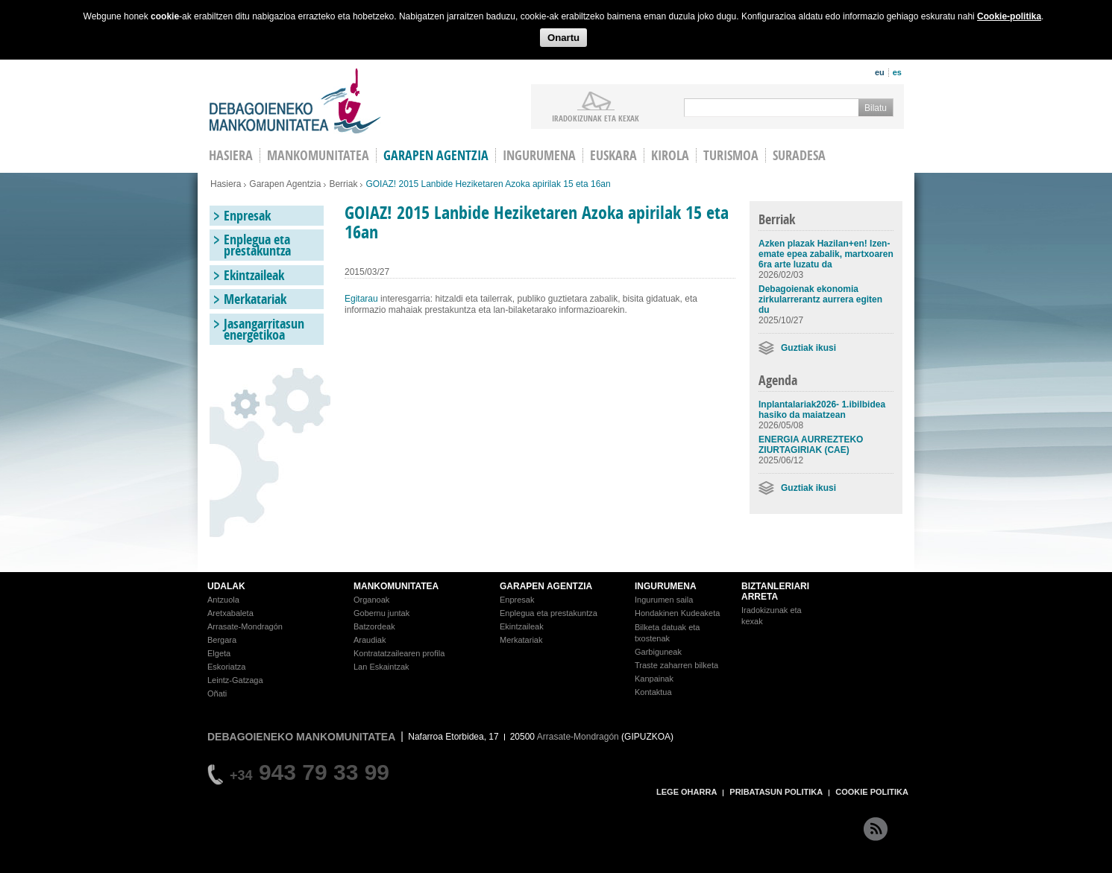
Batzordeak (374, 626)
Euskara (613, 155)
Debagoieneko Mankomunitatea (295, 101)
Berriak (343, 184)
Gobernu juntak (381, 613)
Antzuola (223, 599)
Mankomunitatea (318, 155)
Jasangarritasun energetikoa (264, 329)
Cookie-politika (1009, 16)
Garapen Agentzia (285, 184)
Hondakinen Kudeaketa (677, 613)
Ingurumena (539, 155)
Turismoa (730, 155)
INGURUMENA (666, 586)
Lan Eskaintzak (381, 666)
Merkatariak (255, 299)
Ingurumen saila (664, 599)
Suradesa (799, 155)
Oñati (217, 693)
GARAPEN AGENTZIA (546, 586)
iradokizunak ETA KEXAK (595, 117)
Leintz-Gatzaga (235, 680)
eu (880, 72)
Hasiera (225, 184)
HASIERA (231, 155)
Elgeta (218, 653)
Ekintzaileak (254, 275)
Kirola (670, 155)
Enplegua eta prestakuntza (257, 245)
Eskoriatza (226, 666)
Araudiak (370, 639)
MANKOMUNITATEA (396, 586)
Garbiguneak (658, 651)
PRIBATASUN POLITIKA (776, 791)
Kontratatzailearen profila (399, 653)
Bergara (221, 639)
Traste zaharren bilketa (676, 665)
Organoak (371, 599)
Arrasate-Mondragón (245, 626)
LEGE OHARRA (686, 791)
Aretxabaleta (230, 613)
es (897, 72)
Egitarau (361, 298)
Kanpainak (654, 678)
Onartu (563, 37)
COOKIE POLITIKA (871, 791)
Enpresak (247, 215)
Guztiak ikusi (808, 348)
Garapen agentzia (436, 155)
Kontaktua (653, 692)
